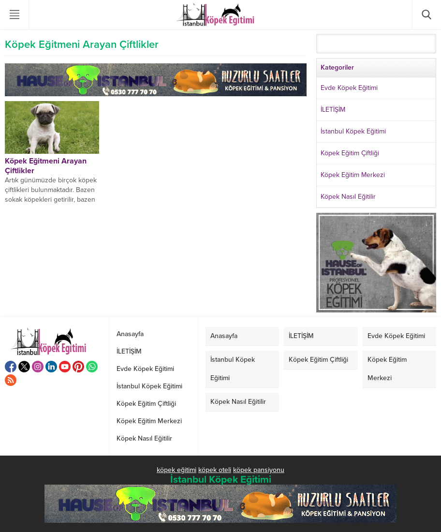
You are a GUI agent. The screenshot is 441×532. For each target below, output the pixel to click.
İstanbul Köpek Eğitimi (353, 131)
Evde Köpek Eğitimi (349, 88)
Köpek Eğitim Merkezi (353, 175)
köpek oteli (214, 470)
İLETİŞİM (333, 109)
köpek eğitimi (176, 470)
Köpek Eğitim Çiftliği (350, 153)
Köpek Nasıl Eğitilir (348, 196)
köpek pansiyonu (258, 470)
